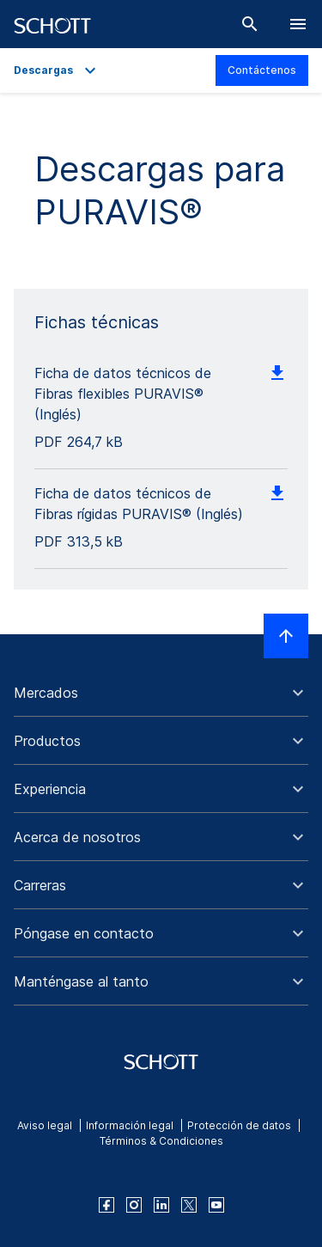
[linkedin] (161, 1205)
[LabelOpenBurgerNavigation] (298, 24)
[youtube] (216, 1205)
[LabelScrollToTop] (286, 636)
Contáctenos (262, 70)
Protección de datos (239, 1125)
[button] (161, 693)
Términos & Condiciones (161, 1140)
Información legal (129, 1125)
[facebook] (106, 1205)
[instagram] (134, 1205)
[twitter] (189, 1205)
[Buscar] (250, 24)
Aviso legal (44, 1125)
